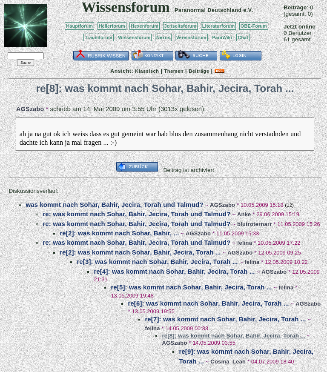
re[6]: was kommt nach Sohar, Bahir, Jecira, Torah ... (208, 303)
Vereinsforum (191, 37)
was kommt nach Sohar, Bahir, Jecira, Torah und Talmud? (114, 204)
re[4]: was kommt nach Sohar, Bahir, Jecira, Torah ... (174, 271)
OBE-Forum (254, 26)
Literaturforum (218, 26)
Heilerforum (112, 26)
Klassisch (147, 71)
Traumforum (98, 37)
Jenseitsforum (180, 26)
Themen (174, 71)
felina (244, 243)
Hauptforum (79, 26)
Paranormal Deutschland (208, 10)
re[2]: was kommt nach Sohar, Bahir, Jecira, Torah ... (140, 252)
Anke (244, 214)
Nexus (163, 37)
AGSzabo (30, 109)
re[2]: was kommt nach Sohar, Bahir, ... (119, 233)
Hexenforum (144, 26)
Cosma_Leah (228, 361)
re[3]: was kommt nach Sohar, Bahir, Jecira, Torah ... (157, 261)
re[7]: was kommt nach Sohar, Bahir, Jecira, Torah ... (225, 319)
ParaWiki (222, 37)
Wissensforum (134, 37)
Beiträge (199, 71)
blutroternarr (254, 224)
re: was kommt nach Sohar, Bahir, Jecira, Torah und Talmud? (136, 213)
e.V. (248, 10)
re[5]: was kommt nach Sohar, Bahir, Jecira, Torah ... (191, 287)
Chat (243, 37)
